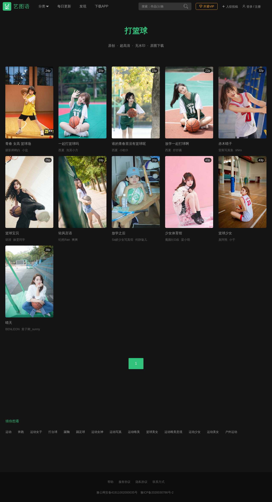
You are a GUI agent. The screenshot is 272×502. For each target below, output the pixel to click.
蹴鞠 (67, 432)
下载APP (101, 6)
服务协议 (124, 482)
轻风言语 (65, 233)
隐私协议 (141, 482)
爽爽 (75, 239)
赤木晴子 (225, 143)
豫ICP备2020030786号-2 (157, 492)
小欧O (124, 150)
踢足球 (80, 432)
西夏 (61, 150)
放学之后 (118, 233)
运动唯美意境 (173, 432)
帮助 (110, 482)
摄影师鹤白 (12, 150)
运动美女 (213, 432)
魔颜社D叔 (172, 239)
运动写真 (116, 432)
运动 (8, 432)
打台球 (52, 432)
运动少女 (195, 432)
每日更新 (64, 6)
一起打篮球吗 (68, 143)
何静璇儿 (141, 239)
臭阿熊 (222, 239)
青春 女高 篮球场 (18, 143)
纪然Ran (64, 239)
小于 (232, 239)
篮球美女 (152, 432)
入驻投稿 (230, 6)
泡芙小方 (72, 150)
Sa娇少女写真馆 (122, 239)
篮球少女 (225, 233)
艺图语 (21, 6)
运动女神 (97, 432)
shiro (238, 150)
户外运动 (231, 432)
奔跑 (21, 432)
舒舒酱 (177, 150)
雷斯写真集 (225, 150)
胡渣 (8, 239)
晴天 (8, 322)
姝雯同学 (19, 239)
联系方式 (158, 482)
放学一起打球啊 (177, 143)
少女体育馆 (173, 233)
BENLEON (12, 329)
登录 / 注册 (251, 6)
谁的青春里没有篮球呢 (129, 143)
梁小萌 (185, 239)
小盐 (25, 150)
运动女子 (36, 432)
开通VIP (206, 6)
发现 (82, 6)
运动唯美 (134, 432)
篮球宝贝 (12, 233)
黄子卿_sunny (30, 329)
